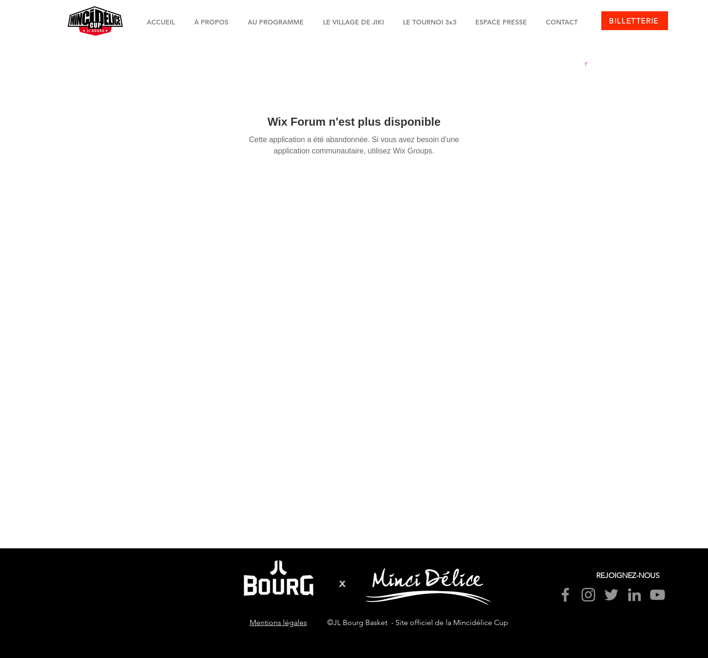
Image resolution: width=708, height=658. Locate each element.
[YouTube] (657, 595)
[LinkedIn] (634, 595)
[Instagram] (588, 595)
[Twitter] (611, 595)
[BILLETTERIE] (634, 20)
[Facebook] (565, 595)
